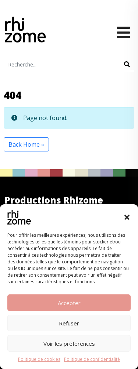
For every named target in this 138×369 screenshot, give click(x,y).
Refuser (69, 323)
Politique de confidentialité (92, 359)
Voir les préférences (69, 343)
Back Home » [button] (26, 144)
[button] (127, 217)
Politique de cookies (39, 359)
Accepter (69, 303)
